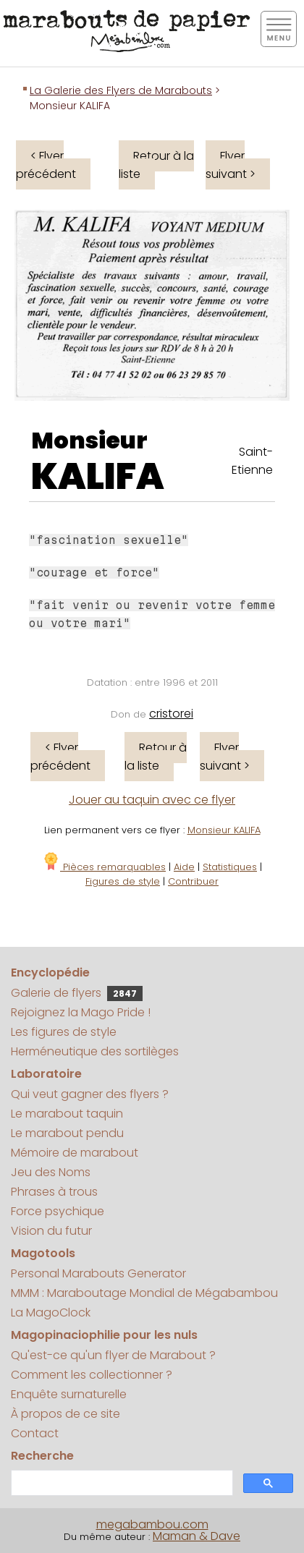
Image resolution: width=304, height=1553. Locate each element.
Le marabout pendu (67, 1133)
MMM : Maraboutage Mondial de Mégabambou (144, 1293)
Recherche (42, 1455)
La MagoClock (50, 1312)
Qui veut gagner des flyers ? (90, 1094)
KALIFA (97, 476)
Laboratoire (46, 1073)
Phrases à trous (54, 1191)
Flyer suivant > (231, 165)
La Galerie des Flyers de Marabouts (121, 90)
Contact (35, 1433)
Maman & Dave (196, 1536)
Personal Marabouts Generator (98, 1273)
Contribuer (193, 881)
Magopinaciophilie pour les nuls (104, 1335)
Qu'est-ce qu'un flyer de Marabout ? (113, 1355)
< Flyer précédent (46, 165)
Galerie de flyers (77, 992)
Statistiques (230, 867)
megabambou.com (152, 1524)
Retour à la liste (156, 165)
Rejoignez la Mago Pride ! (81, 1012)
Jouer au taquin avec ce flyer (152, 799)
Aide (184, 867)
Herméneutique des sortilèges (95, 1051)
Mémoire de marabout (74, 1152)
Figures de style (122, 881)
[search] (120, 1483)
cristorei (171, 713)
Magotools (43, 1253)
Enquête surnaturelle (69, 1394)
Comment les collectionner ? (91, 1374)
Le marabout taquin (67, 1113)
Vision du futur (51, 1230)
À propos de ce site (65, 1413)
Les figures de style (64, 1032)
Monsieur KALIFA (224, 830)
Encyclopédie (50, 972)
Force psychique (57, 1211)
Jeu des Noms (50, 1172)
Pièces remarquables (104, 867)
